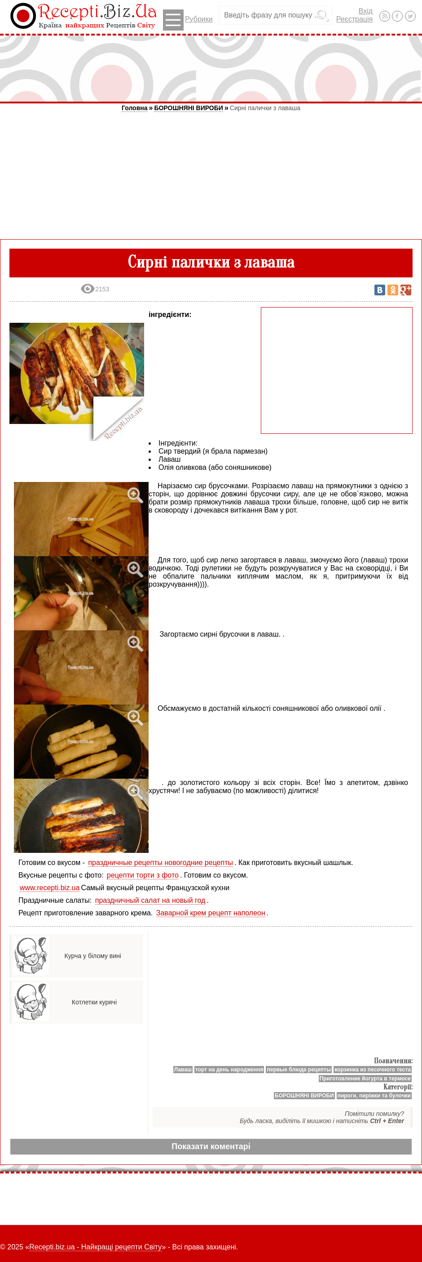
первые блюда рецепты (299, 1069)
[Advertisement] (211, 68)
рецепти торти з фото (143, 875)
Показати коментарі (210, 1146)
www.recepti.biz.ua (49, 888)
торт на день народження (229, 1069)
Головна (135, 107)
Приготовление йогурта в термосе (365, 1078)
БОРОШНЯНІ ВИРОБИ (188, 107)
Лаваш (183, 1069)
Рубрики (188, 20)
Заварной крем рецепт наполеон (210, 913)
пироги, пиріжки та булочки (374, 1096)
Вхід (366, 11)
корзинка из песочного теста (372, 1069)
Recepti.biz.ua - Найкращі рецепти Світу (95, 1247)
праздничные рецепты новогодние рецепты (160, 862)
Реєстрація (354, 19)
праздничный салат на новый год (150, 900)
